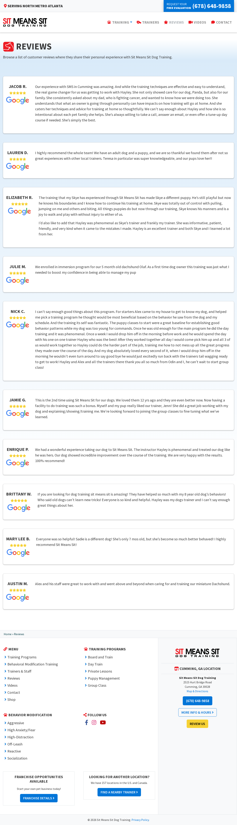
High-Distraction (20, 737)
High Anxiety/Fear (21, 730)
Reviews (13, 678)
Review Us (197, 724)
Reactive (14, 751)
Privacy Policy (140, 820)
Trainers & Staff (19, 671)
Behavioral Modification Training (32, 664)
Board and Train (100, 657)
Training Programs (21, 657)
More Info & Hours (197, 712)
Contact (13, 692)
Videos (12, 685)
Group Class (97, 685)
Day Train (95, 664)
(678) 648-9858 (197, 700)
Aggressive (15, 723)
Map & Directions (197, 691)
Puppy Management (104, 678)
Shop (11, 699)
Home (8, 634)
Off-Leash (14, 744)
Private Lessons (100, 671)
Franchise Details (38, 798)
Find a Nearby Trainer (119, 792)
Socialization (17, 758)
